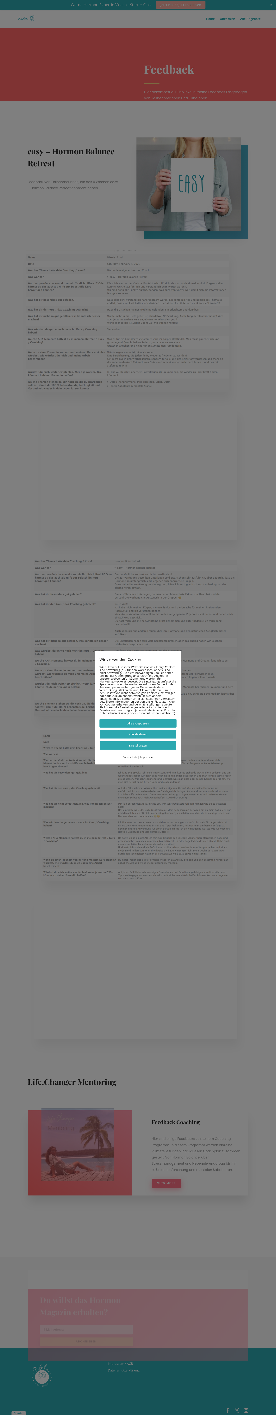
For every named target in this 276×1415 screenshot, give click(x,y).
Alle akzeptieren (138, 723)
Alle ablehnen (138, 734)
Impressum (147, 757)
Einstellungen (138, 745)
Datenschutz (129, 757)
